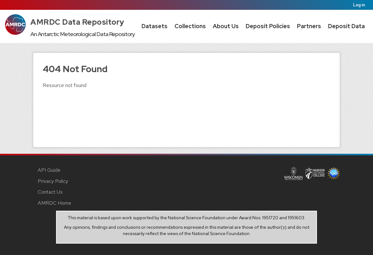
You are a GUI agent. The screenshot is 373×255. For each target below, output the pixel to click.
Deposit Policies (268, 26)
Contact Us (50, 192)
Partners (309, 26)
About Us (226, 26)
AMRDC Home (54, 203)
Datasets (155, 26)
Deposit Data (346, 26)
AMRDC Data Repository (77, 22)
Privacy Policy (53, 181)
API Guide (49, 170)
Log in (359, 5)
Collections (190, 26)
